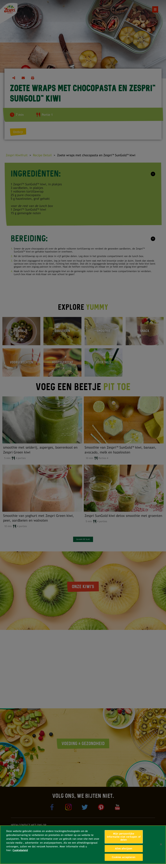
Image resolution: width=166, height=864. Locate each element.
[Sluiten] (161, 844)
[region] (83, 844)
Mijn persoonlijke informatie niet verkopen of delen (124, 836)
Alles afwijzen (123, 848)
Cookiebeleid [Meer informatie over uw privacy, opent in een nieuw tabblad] (20, 850)
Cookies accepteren (123, 857)
